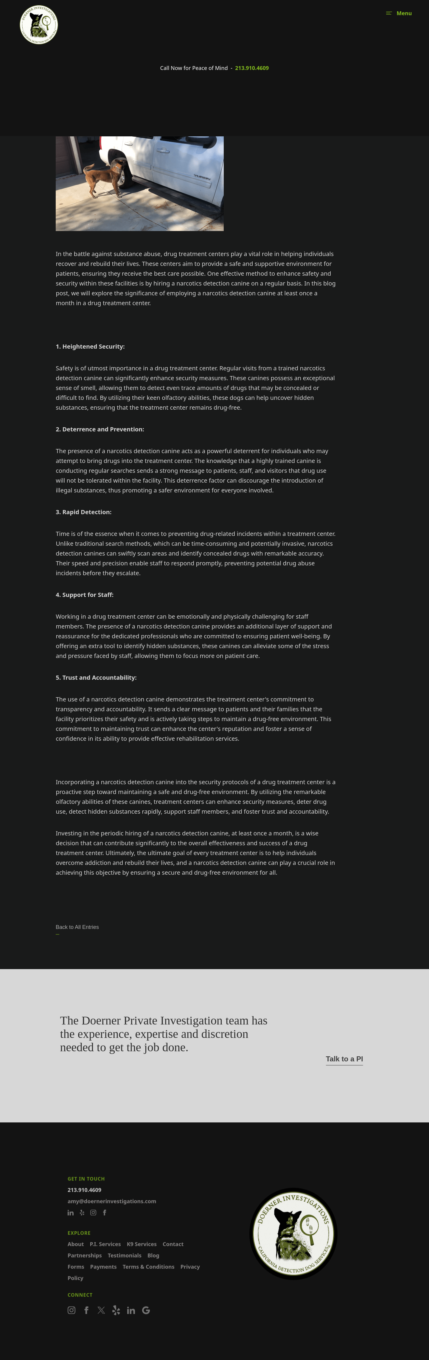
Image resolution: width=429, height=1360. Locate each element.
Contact (173, 1251)
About (76, 1251)
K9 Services (142, 1251)
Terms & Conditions (149, 1274)
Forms (76, 1274)
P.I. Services (105, 1251)
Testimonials (125, 1263)
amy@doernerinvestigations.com (112, 1209)
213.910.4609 (252, 67)
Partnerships (85, 1263)
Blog (153, 1263)
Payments (103, 1274)
